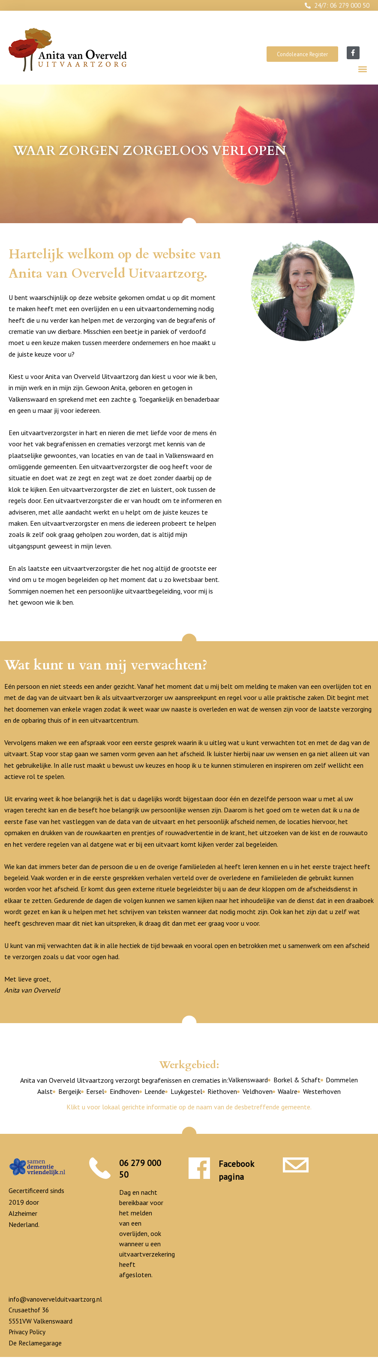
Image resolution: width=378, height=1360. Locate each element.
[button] (362, 69)
